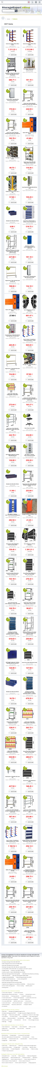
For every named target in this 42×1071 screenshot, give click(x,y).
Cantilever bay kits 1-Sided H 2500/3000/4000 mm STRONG (13, 972)
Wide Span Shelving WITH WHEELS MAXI (20, 975)
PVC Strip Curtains (13, 1016)
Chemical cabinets (5, 1004)
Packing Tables (13, 1035)
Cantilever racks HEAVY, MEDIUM (17, 970)
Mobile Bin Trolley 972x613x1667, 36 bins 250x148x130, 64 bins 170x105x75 (12, 74)
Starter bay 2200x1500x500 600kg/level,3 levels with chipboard (12, 133)
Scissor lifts (14, 1055)
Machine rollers (33, 1047)
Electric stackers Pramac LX (7, 1062)
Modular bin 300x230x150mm (12, 220)
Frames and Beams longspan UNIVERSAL (10, 980)
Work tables (4, 1038)
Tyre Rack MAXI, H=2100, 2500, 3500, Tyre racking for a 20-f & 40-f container (17, 968)
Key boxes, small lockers (17, 1004)
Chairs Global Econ (6, 1026)
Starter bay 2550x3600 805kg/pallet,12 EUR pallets (29, 722)
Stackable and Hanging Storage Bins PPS (17, 1011)
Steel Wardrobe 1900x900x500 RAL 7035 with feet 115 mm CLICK (12, 335)
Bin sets (24, 1019)
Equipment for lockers (28, 1002)
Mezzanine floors (31, 984)
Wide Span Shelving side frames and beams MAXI (12, 982)
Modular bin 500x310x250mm (12, 691)
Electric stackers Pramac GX (30, 1059)
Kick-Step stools (21, 1018)
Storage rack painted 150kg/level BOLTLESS (26, 1013)
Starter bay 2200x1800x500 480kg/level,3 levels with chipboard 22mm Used (29, 399)
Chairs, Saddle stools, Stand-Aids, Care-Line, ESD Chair (12, 1025)
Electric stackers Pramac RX (20, 1062)
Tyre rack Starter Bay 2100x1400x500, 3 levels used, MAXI (12, 603)
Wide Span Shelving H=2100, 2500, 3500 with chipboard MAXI (14, 967)
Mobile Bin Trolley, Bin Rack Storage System (27, 1045)
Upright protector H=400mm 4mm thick (29, 515)
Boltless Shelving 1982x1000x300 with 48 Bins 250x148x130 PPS (29, 841)
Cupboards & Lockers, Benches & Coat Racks (10, 990)
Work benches (5, 1035)
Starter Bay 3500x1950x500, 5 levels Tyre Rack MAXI (29, 752)
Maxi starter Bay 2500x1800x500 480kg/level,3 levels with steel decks (29, 485)
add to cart (13, 54)
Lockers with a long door (7, 992)
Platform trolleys (5, 1048)
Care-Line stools (20, 1028)
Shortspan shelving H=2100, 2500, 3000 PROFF (11, 961)
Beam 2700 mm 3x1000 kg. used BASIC (12, 310)
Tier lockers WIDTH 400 (6, 1001)
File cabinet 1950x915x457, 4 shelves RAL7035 (29, 69)
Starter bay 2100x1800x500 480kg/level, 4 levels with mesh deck (12, 429)
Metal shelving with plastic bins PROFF (24, 977)
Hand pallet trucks (5, 1055)
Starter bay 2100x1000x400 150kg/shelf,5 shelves (12, 722)
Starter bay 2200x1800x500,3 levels (29, 662)
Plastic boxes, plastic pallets (14, 1014)
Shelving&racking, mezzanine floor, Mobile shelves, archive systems (15, 960)
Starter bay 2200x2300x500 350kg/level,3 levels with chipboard (29, 104)
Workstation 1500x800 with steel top (12, 777)
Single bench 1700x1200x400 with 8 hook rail (12, 281)
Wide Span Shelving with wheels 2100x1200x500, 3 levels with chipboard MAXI (12, 251)
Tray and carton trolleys (7, 1047)
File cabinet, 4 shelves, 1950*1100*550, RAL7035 (29, 455)
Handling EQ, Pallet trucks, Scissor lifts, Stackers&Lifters (12, 1054)
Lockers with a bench (18, 992)
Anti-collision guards (34, 1016)
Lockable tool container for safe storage (31, 1014)
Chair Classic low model (29, 428)
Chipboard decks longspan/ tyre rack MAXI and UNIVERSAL (13, 984)
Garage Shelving (5, 970)
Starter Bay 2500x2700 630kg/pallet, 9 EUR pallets (12, 394)
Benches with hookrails (17, 1002)
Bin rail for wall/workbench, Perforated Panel (11, 1037)
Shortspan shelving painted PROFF (9, 1013)
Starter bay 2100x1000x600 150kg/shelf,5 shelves (12, 931)
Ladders (3, 1018)
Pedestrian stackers (26, 1057)
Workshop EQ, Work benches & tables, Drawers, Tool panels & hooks (15, 1033)
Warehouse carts (13, 1045)
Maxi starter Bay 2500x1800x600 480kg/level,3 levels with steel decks (12, 901)
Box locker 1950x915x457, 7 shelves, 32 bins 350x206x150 (29, 221)
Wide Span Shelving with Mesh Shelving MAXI (11, 973)
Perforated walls (26, 1037)
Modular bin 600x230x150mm (12, 484)
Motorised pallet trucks (15, 1057)
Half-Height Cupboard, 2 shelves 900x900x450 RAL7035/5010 (12, 663)
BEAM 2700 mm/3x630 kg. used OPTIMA (12, 870)
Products (15, 19)
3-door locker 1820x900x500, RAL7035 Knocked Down (12, 100)
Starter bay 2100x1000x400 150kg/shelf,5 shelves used (29, 162)
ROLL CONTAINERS (23, 1016)
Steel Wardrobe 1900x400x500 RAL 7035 (29, 188)
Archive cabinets (5, 996)
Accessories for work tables (24, 1035)
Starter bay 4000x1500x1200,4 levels (12, 44)
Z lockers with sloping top (19, 997)
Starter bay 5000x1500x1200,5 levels (29, 44)
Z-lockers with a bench (6, 997)
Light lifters (35, 1057)
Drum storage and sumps (34, 1019)
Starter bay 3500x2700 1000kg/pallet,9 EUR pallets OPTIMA (29, 931)
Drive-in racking (20, 985)
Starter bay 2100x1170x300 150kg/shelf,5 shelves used (29, 603)
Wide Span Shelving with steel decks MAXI (10, 965)
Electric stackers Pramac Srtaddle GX (9, 1060)
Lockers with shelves (6, 1002)
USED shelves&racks (6, 975)
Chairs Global (14, 1026)
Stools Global (12, 1028)
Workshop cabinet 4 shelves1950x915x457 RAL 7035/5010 (29, 247)
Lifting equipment (32, 1062)
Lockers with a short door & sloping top (10, 999)
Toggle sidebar (3, 18)
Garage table (4, 1040)
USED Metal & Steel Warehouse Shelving (30, 973)
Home (8, 19)
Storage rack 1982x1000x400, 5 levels (29, 365)
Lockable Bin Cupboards (26, 996)
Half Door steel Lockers (18, 1001)
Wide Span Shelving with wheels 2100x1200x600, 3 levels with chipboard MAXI (29, 633)
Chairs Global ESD (23, 1026)
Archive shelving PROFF (22, 978)
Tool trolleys (25, 1047)
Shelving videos (5, 987)
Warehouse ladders (12, 1018)
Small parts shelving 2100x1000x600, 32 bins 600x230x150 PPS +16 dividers (29, 692)
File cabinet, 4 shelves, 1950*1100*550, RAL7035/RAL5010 (12, 515)
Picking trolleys (17, 1047)
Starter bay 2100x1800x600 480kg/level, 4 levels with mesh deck (29, 811)
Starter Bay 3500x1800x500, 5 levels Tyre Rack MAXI (29, 574)
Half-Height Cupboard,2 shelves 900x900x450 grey (12, 455)
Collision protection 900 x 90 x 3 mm (12, 192)
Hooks (33, 1037)
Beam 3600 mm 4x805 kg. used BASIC (29, 133)
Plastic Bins (4, 1011)
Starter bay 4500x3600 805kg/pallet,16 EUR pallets (12, 752)
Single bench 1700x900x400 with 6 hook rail (12, 369)
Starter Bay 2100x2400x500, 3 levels (29, 781)
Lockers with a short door (31, 997)
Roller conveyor (13, 1040)
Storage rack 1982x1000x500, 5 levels (12, 158)
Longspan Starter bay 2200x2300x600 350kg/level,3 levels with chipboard (29, 870)
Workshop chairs (5, 1030)
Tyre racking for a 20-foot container (29, 310)
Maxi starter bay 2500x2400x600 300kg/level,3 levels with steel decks (29, 901)
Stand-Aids (28, 1028)
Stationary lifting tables (31, 1055)
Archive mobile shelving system (8, 985)
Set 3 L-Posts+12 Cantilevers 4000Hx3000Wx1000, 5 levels (12, 841)
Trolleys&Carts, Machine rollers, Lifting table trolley (12, 1043)
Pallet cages (4, 1014)
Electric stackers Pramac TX (16, 1059)
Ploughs (10, 1021)
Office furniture (4, 1066)
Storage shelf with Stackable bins (8, 978)
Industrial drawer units (13, 1038)
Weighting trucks (5, 1059)
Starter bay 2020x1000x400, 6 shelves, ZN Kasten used (12, 574)
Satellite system (29, 985)
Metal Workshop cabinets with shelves (9, 994)
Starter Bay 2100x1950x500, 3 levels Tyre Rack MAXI (12, 544)
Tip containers (5, 1016)
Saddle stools (4, 1028)
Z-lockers (21, 994)
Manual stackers (5, 1057)
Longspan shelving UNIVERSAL (8, 977)
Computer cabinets (28, 1004)
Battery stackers (22, 1055)
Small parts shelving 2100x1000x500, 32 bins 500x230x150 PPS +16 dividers (12, 633)
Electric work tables (33, 1038)
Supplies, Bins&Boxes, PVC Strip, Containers (10, 1009)
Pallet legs (4, 1021)
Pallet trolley (4, 1045)
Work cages (29, 1018)
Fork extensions (17, 1019)
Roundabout (35, 1018)
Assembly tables (24, 1038)
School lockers (28, 1001)
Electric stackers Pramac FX (24, 1060)
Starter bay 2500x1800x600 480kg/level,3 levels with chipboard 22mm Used (12, 811)
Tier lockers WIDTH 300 (25, 999)
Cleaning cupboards (15, 996)
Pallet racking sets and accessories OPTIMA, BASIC (12, 963)
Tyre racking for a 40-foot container (29, 544)
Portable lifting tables (15, 1048)
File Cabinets (4, 1006)
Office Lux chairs (32, 1026)
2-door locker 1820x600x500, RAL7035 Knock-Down (29, 277)
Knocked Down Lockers (30, 994)
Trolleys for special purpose (7, 1050)
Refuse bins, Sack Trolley (7, 1019)
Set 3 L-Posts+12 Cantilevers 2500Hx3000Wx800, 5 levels (29, 340)
